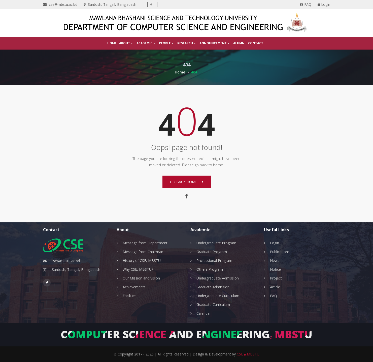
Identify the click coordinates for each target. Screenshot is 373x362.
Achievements (134, 287)
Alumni (239, 43)
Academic (146, 43)
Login (324, 4)
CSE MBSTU (248, 354)
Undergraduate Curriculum (217, 295)
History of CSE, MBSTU (142, 260)
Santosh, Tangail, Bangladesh (110, 4)
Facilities (130, 295)
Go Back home (186, 181)
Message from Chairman (143, 251)
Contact (255, 43)
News (274, 260)
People (166, 43)
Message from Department (145, 242)
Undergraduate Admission (217, 278)
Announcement (214, 43)
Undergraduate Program (216, 242)
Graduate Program (211, 251)
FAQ (305, 4)
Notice (275, 269)
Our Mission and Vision (141, 278)
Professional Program (214, 260)
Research (186, 43)
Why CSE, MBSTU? (138, 269)
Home (112, 43)
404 (194, 72)
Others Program (209, 269)
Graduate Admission (212, 287)
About (126, 43)
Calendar (203, 313)
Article (275, 287)
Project (276, 278)
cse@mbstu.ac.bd (60, 4)
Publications (280, 251)
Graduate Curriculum (213, 304)
